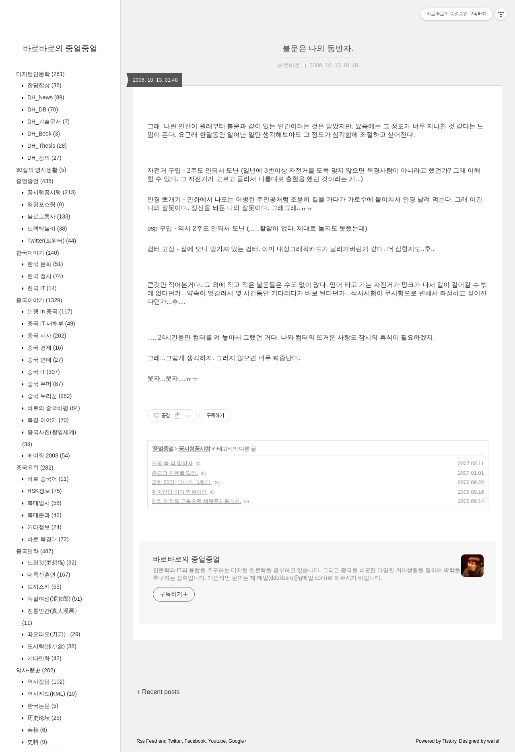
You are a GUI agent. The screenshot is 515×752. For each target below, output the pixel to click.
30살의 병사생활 (41, 170)
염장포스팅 (45, 204)
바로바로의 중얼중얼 (60, 48)
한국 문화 (44, 264)
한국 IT (41, 288)
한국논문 (42, 706)
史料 (36, 742)
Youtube (217, 741)
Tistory (449, 741)
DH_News (45, 97)
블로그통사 (48, 216)
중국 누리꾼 (49, 396)
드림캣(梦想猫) (51, 562)
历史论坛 (44, 718)
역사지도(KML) (51, 693)
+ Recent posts (157, 691)
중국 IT (43, 372)
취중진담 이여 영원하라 (179, 492)
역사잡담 (45, 681)
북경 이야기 (47, 420)
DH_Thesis (46, 145)
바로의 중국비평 (53, 408)
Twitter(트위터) (51, 240)
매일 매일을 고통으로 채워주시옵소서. (196, 501)
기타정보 (44, 527)
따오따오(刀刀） (53, 634)
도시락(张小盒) (51, 646)
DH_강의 (44, 158)
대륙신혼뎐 (48, 574)
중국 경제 (44, 347)
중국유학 (35, 467)
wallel (493, 741)
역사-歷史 (35, 670)
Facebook (195, 741)
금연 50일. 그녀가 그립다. (182, 482)
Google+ (238, 741)
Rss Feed (146, 741)
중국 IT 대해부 (50, 323)
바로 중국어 (47, 479)
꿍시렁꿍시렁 (51, 192)
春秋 (36, 730)
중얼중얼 (35, 181)
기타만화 (44, 658)
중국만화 (35, 551)
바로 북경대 (47, 539)
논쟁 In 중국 (49, 311)
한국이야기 (37, 252)
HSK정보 (44, 491)
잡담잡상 (44, 85)
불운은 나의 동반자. (318, 48)
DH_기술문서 (48, 121)
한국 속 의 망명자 (172, 463)
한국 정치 (44, 276)
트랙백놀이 (46, 228)
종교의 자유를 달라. (175, 473)
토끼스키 (44, 586)
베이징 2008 (48, 455)
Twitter (175, 741)
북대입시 (44, 503)
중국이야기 (39, 300)
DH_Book (43, 133)
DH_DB (42, 109)
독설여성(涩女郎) (54, 598)
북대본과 (44, 515)
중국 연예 (44, 359)
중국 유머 (44, 384)
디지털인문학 (40, 74)
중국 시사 (46, 335)
